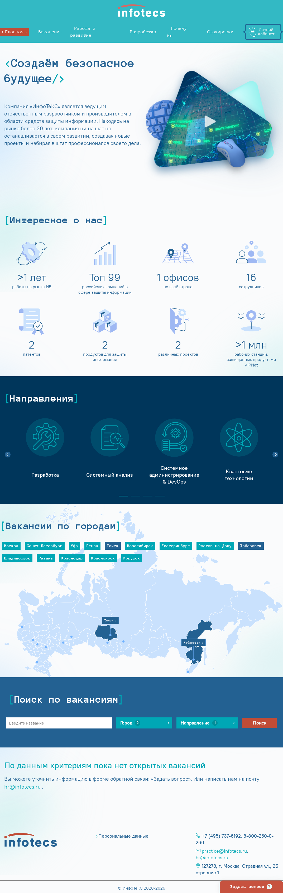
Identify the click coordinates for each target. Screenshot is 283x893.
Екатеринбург (176, 545)
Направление (199, 723)
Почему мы (177, 32)
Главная (14, 31)
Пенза (92, 545)
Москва (11, 545)
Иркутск (131, 558)
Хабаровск (251, 545)
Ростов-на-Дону (215, 545)
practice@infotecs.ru (224, 851)
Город (130, 723)
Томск (113, 545)
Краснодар (72, 558)
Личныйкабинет (266, 31)
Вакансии (49, 31)
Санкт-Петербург (45, 545)
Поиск (259, 723)
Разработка (143, 31)
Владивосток (17, 558)
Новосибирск (140, 545)
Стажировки (220, 31)
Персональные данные (123, 836)
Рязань (46, 558)
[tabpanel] (45, 451)
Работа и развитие (82, 32)
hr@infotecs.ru (22, 786)
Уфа (74, 545)
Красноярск (103, 558)
